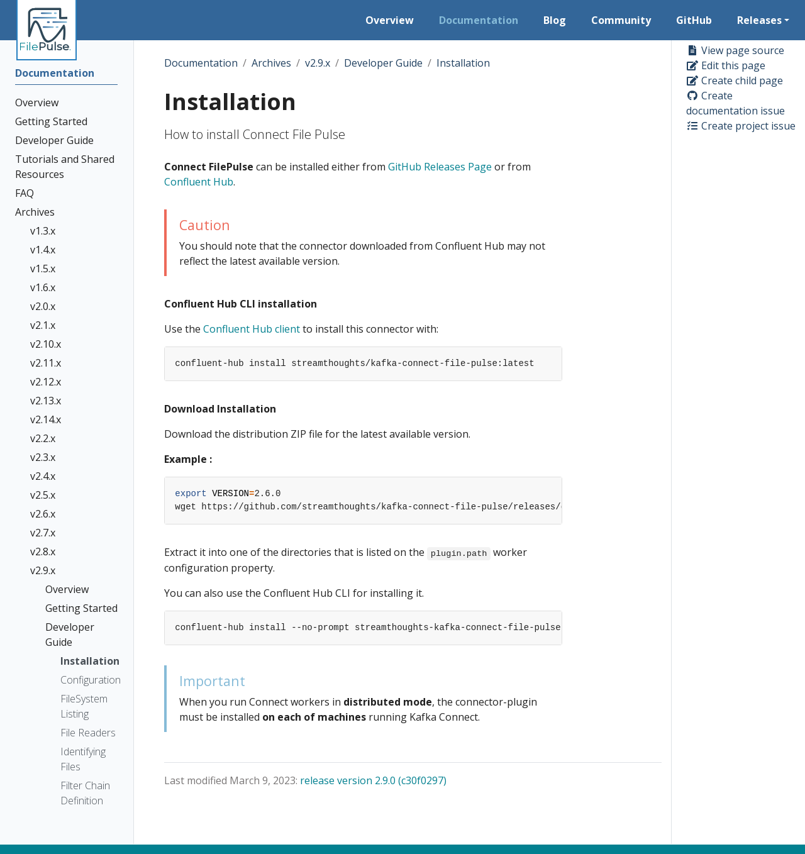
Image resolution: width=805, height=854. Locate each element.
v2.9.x (317, 63)
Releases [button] (759, 20)
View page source (735, 50)
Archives (271, 63)
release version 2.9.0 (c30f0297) (373, 780)
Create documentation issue (735, 103)
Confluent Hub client (251, 329)
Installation (463, 63)
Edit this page (725, 65)
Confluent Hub (198, 182)
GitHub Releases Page (440, 167)
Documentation (201, 63)
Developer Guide (383, 63)
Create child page (734, 80)
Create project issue (741, 126)
